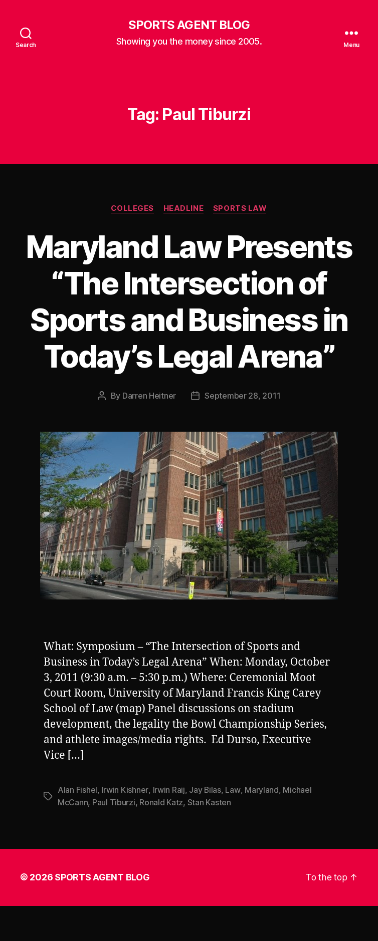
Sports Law (241, 208)
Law (232, 826)
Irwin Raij (168, 826)
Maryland (261, 826)
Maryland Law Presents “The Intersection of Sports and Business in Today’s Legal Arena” (188, 319)
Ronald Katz (161, 838)
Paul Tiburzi (113, 838)
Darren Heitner (149, 433)
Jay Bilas (204, 826)
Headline (183, 208)
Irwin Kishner (125, 826)
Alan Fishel (77, 826)
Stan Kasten (209, 838)
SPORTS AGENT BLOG (189, 25)
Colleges (131, 208)
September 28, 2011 (242, 433)
